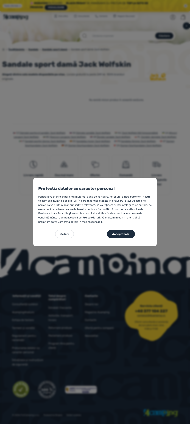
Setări (64, 234)
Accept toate (121, 234)
